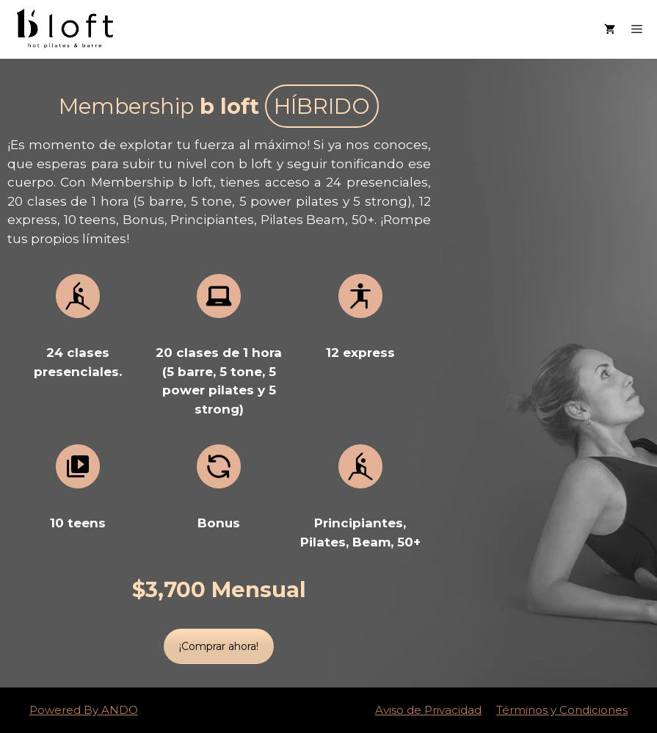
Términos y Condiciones (562, 710)
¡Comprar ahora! (218, 646)
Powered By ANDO (83, 710)
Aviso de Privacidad (428, 710)
